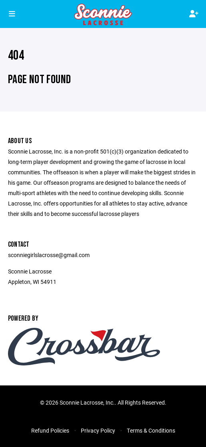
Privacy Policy (98, 430)
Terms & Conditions (151, 430)
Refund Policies (50, 430)
